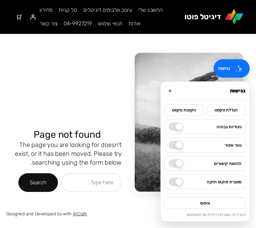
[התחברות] (33, 16)
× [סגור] (170, 91)
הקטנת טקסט (184, 110)
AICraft (80, 214)
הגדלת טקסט (226, 110)
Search (38, 182)
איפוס (205, 203)
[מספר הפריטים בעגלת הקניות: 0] (19, 16)
